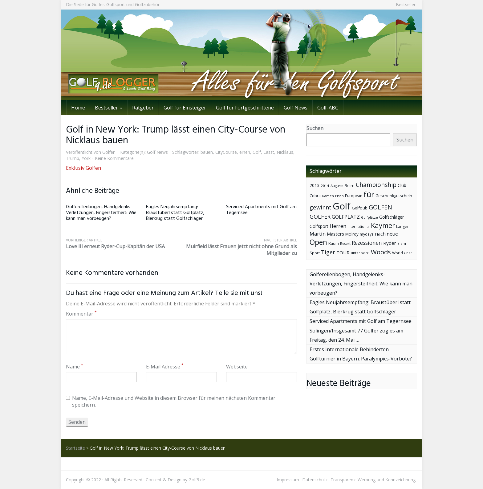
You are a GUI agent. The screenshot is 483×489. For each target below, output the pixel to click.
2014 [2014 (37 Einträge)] (325, 185)
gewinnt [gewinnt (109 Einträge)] (320, 207)
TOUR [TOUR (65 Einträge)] (343, 252)
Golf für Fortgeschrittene (245, 107)
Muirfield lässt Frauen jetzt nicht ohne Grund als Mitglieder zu (239, 246)
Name (74, 366)
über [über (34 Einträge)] (408, 253)
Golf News (295, 107)
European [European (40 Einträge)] (353, 195)
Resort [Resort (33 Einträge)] (345, 243)
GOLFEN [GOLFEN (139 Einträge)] (380, 207)
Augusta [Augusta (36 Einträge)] (337, 185)
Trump (72, 158)
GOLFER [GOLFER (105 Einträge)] (320, 216)
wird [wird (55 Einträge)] (365, 253)
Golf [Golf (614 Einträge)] (342, 206)
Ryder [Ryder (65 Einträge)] (389, 243)
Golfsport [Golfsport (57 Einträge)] (319, 226)
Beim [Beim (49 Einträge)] (350, 185)
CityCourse (226, 152)
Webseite (237, 366)
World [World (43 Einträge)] (397, 253)
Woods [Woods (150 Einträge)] (381, 252)
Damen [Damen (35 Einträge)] (328, 195)
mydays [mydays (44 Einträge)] (367, 234)
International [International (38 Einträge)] (358, 226)
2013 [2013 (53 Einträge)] (314, 185)
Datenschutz (314, 480)
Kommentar (81, 313)
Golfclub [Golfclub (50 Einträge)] (359, 208)
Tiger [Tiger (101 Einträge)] (328, 252)
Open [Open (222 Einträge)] (318, 242)
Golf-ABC (327, 107)
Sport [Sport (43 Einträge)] (315, 253)
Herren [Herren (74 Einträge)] (338, 226)
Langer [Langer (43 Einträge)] (402, 226)
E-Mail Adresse (165, 366)
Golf (257, 152)
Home (78, 107)
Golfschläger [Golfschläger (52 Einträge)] (391, 217)
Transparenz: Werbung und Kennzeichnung (373, 480)
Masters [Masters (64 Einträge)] (335, 234)
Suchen (314, 128)
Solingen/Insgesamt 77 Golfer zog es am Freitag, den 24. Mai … (356, 335)
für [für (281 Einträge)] (368, 194)
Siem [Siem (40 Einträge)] (401, 243)
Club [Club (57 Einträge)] (402, 185)
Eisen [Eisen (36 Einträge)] (339, 195)
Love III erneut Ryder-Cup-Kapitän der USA (123, 243)
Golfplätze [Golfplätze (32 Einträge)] (369, 217)
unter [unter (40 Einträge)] (355, 253)
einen (244, 152)
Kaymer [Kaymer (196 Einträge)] (383, 225)
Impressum (288, 480)
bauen (207, 152)
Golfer (108, 152)
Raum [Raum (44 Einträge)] (333, 243)
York (86, 158)
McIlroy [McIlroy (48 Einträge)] (352, 234)
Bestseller (406, 4)
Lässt (268, 152)
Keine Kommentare (114, 158)
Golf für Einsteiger (185, 107)
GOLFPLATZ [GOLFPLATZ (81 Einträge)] (346, 216)
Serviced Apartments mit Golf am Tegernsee (261, 210)
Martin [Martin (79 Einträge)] (318, 233)
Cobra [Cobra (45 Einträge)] (315, 195)
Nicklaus (285, 152)
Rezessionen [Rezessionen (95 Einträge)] (367, 242)
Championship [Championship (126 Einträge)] (376, 185)
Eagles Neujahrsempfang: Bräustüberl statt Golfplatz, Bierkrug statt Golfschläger (175, 213)
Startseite (75, 448)
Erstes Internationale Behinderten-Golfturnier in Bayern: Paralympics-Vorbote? (361, 354)
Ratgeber (143, 107)
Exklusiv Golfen (83, 168)
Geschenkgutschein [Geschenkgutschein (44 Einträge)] (393, 195)
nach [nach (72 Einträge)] (380, 233)
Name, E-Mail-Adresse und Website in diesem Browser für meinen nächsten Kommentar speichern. (170, 401)
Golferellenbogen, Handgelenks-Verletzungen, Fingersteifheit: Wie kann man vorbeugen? (101, 213)
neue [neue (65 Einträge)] (392, 234)
